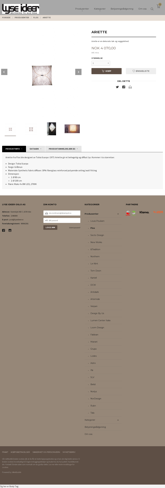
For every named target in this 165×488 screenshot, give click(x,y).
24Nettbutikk (16, 472)
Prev (4, 72)
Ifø (91, 370)
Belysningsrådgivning (95, 427)
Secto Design (97, 235)
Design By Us (97, 313)
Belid (92, 384)
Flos (92, 228)
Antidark (94, 292)
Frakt (5, 452)
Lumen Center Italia (100, 320)
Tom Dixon (95, 270)
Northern (95, 256)
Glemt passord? (74, 228)
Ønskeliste (141, 71)
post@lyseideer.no (16, 219)
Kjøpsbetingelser (20, 452)
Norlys (93, 391)
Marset (93, 341)
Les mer (51, 464)
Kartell (93, 278)
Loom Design (97, 327)
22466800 (14, 216)
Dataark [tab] (34, 149)
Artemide (95, 299)
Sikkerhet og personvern (46, 452)
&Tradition (95, 249)
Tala (92, 413)
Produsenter (91, 214)
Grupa (93, 349)
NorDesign (95, 398)
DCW (93, 285)
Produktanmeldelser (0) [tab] (62, 149)
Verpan (93, 306)
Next (78, 72)
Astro (93, 363)
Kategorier (90, 420)
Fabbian (94, 334)
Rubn (93, 405)
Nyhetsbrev (69, 452)
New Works (96, 242)
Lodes (93, 356)
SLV (92, 377)
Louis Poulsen (97, 221)
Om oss (88, 434)
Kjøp (106, 71)
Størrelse (97, 58)
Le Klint (94, 263)
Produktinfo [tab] (13, 149)
